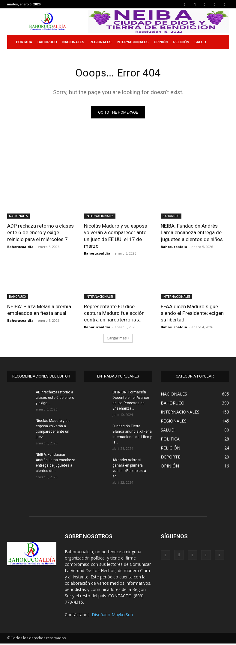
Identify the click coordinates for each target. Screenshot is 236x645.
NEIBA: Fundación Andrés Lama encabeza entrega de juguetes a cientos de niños (192, 233)
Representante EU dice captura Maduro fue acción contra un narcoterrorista (114, 314)
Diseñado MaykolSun (112, 616)
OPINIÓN (161, 42)
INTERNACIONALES (132, 42)
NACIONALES (73, 42)
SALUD (200, 42)
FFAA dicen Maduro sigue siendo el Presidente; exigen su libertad (192, 314)
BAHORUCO (47, 42)
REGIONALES (101, 42)
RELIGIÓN (181, 42)
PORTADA (24, 42)
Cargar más (118, 339)
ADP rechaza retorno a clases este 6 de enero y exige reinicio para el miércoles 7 (40, 233)
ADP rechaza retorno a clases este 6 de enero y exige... (55, 399)
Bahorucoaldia (20, 248)
